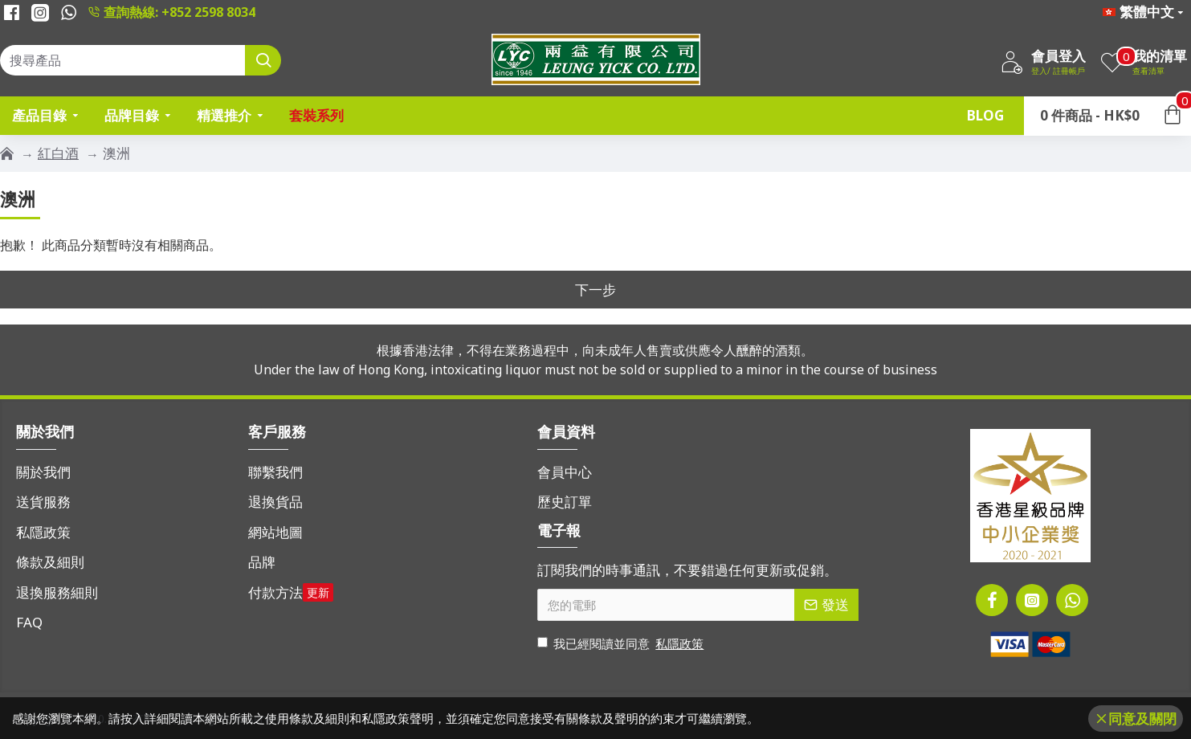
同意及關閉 (1142, 718)
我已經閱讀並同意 (621, 644)
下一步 (595, 289)
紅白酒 (58, 153)
